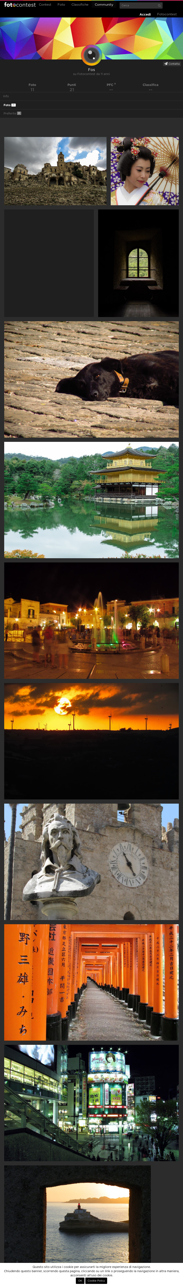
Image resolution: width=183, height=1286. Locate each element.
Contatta (172, 63)
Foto (61, 4)
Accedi (145, 14)
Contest (45, 4)
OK (80, 1280)
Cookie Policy (96, 1280)
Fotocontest (20, 4)
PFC (111, 85)
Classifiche (79, 4)
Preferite (12, 113)
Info (6, 96)
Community (104, 4)
